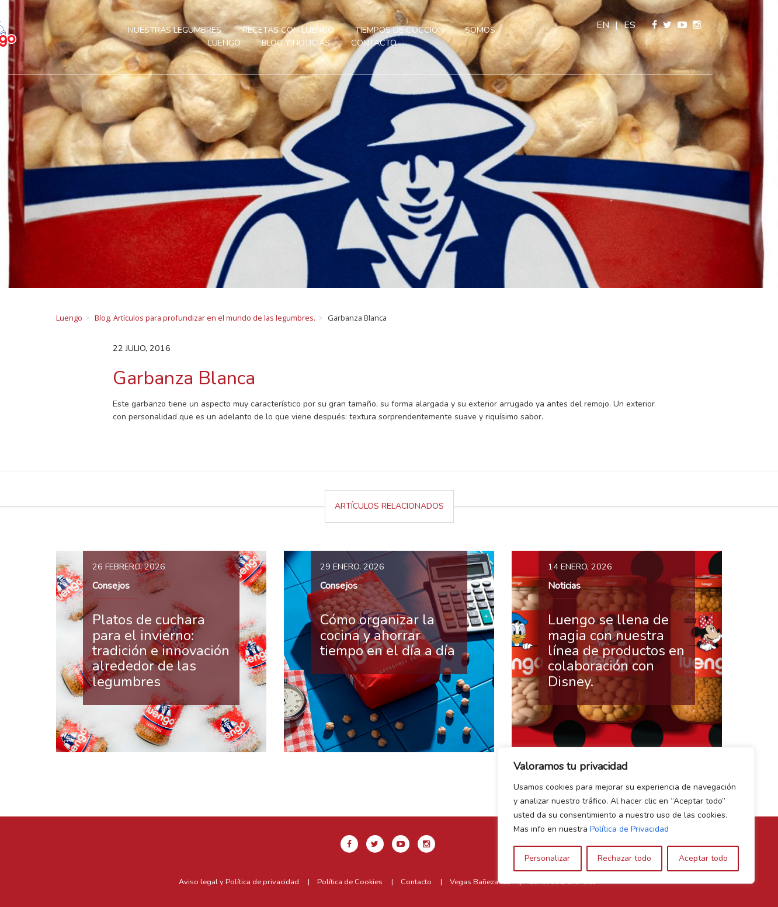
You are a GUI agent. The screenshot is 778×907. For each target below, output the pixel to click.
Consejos (111, 585)
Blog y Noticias (323, 42)
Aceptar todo (703, 858)
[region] (626, 815)
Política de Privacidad (629, 829)
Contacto (401, 42)
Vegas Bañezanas (480, 882)
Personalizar (547, 858)
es (695, 25)
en (668, 25)
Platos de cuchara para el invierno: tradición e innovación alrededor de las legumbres (161, 650)
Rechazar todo (624, 858)
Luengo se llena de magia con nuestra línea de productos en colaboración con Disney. (616, 650)
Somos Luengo (525, 30)
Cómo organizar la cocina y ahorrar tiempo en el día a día (387, 635)
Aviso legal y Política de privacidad (239, 882)
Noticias (564, 585)
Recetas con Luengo (316, 30)
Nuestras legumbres (202, 30)
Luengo (69, 317)
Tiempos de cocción (427, 30)
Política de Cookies (350, 882)
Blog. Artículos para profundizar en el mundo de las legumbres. (205, 317)
